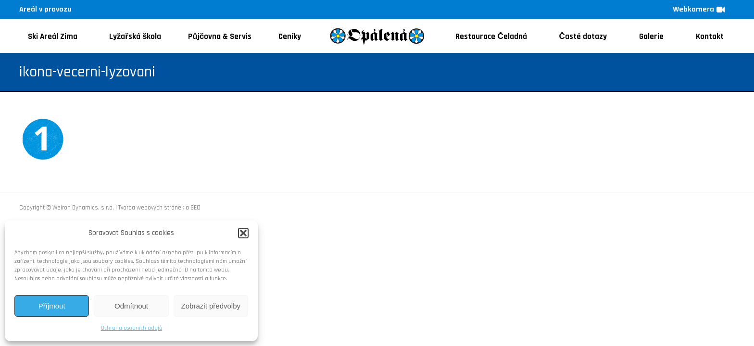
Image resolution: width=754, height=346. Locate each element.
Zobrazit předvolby (210, 306)
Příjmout (51, 306)
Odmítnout (131, 306)
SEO (195, 207)
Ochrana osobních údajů (131, 328)
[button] (243, 233)
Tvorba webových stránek (151, 207)
